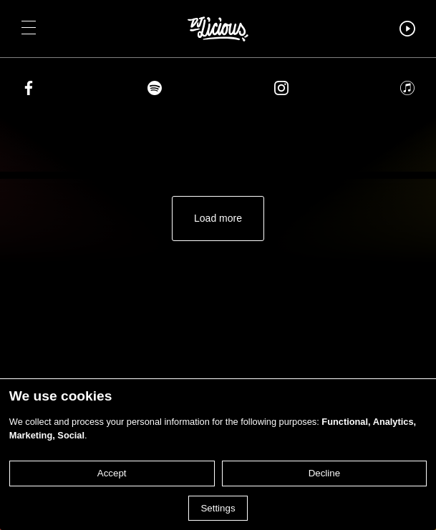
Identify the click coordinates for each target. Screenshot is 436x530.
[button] (28, 28)
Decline (324, 473)
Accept (112, 473)
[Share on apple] (407, 90)
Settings (217, 508)
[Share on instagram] (281, 90)
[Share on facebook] (28, 90)
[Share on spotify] (154, 90)
